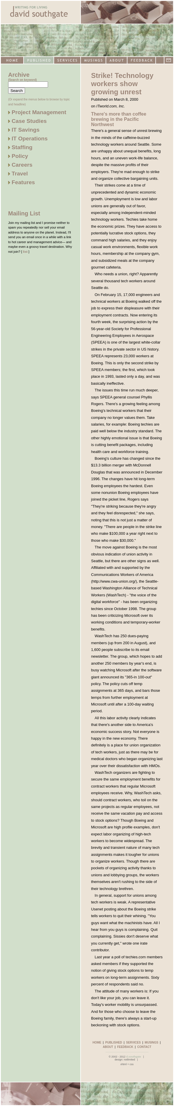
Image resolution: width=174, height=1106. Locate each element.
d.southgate (133, 1056)
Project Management (37, 112)
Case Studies (27, 121)
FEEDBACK (125, 1046)
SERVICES (133, 1042)
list (25, 251)
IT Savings (24, 130)
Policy (18, 156)
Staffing (20, 147)
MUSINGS (151, 1042)
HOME (97, 1042)
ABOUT (108, 1046)
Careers (20, 165)
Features (21, 182)
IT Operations (28, 138)
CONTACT (144, 1046)
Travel (18, 173)
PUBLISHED (113, 1042)
